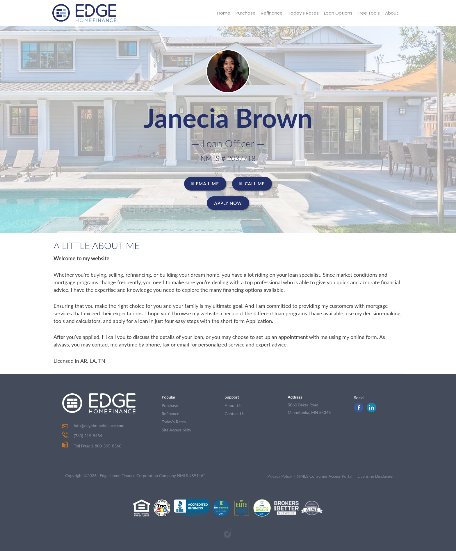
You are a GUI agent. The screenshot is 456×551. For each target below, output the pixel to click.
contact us (235, 413)
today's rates (174, 421)
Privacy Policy (279, 476)
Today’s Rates (303, 13)
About (391, 13)
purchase (170, 405)
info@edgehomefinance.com (99, 425)
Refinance (272, 13)
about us (233, 405)
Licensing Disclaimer (375, 476)
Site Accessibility (176, 429)
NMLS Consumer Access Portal (324, 476)
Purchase (246, 13)
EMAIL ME (205, 183)
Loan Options (338, 13)
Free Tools (369, 13)
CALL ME (252, 183)
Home (223, 13)
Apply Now (228, 203)
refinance (170, 413)
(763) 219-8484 (88, 435)
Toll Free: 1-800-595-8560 (92, 445)
